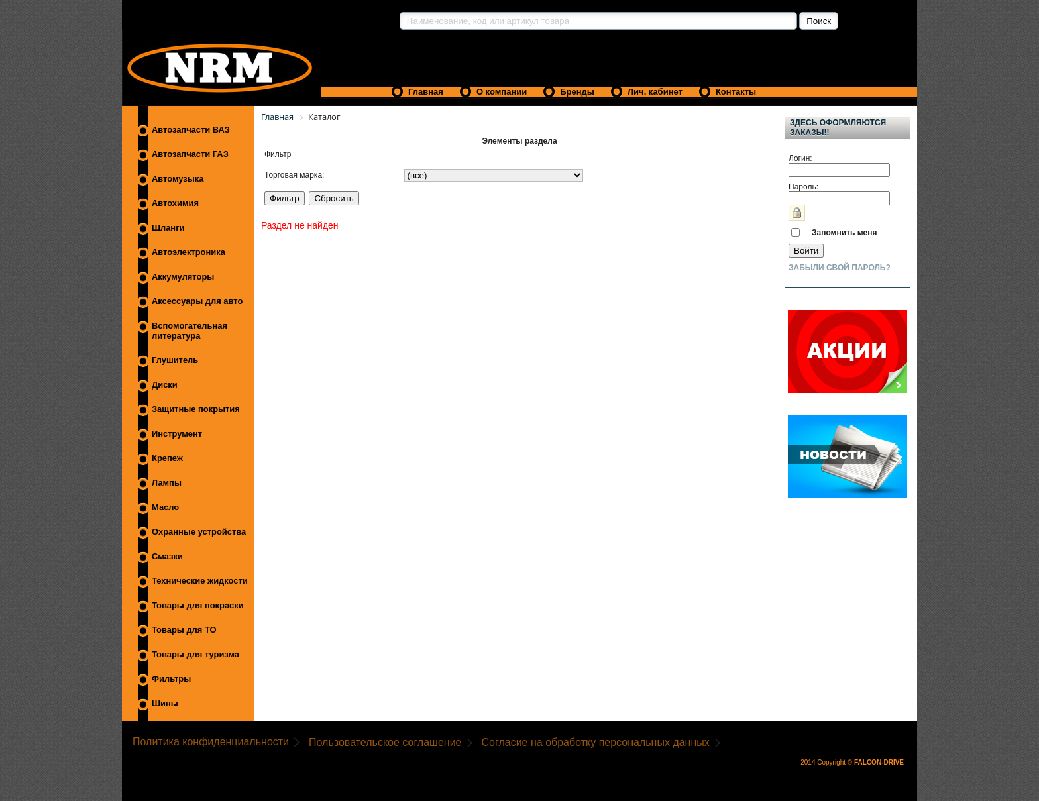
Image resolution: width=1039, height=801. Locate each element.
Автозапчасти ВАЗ (191, 129)
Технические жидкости (200, 581)
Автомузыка (177, 179)
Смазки (167, 556)
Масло (165, 507)
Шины (165, 703)
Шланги (168, 228)
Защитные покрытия (196, 409)
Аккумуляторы (183, 277)
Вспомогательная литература (189, 331)
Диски (165, 385)
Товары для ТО (184, 630)
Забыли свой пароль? (840, 267)
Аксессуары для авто (197, 301)
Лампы (167, 483)
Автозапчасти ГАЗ (190, 154)
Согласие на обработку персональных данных (596, 742)
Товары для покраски (198, 605)
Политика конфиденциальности (211, 741)
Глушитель (175, 360)
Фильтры (171, 679)
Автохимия (175, 203)
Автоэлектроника (188, 252)
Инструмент (177, 434)
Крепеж (167, 458)
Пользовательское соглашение (385, 742)
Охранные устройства (199, 532)
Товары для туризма (195, 654)
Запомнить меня (844, 232)
